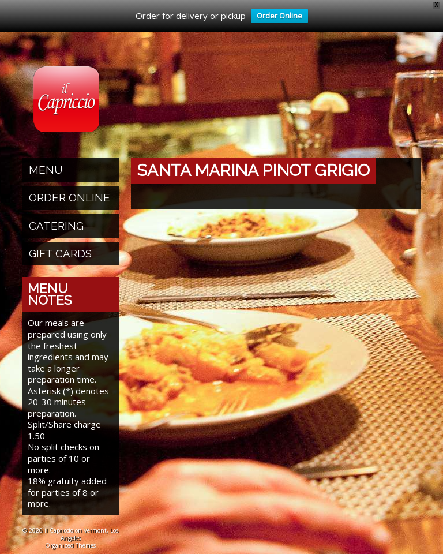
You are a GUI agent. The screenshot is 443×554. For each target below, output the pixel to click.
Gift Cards (60, 251)
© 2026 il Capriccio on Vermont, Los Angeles (70, 532)
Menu (46, 168)
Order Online (276, 16)
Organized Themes (70, 544)
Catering (56, 224)
